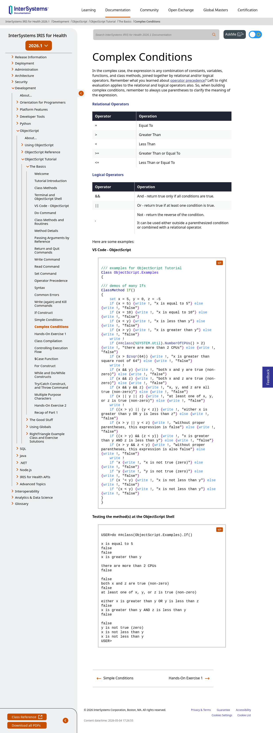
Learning (89, 10)
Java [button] (23, 455)
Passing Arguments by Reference (51, 239)
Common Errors (46, 294)
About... (26, 95)
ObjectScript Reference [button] (42, 152)
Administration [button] (26, 69)
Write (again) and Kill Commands (50, 303)
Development (61, 21)
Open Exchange (181, 10)
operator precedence (187, 80)
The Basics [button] (38, 166)
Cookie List (244, 715)
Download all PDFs (27, 726)
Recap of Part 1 (46, 412)
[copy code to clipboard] (219, 262)
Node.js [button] (26, 470)
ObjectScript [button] (29, 130)
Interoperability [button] (27, 491)
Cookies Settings (222, 715)
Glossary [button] (21, 503)
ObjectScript (79, 21)
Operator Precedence (51, 280)
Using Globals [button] (40, 426)
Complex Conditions (147, 21)
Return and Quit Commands (46, 250)
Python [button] (25, 123)
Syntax (39, 287)
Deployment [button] (24, 63)
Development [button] (25, 88)
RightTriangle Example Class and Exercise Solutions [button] (47, 437)
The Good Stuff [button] (41, 419)
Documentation (117, 10)
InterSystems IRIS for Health (37, 35)
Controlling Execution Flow (51, 350)
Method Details (46, 230)
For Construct (44, 366)
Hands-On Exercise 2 (50, 405)
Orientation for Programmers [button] (43, 102)
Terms (207, 710)
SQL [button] (23, 448)
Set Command (45, 273)
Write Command (47, 259)
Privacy (195, 710)
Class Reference (27, 717)
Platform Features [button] (34, 109)
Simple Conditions (48, 319)
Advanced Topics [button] (33, 484)
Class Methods (45, 188)
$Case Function (46, 358)
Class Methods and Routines (49, 222)
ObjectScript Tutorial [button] (41, 159)
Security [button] (21, 82)
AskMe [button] (235, 34)
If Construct (43, 312)
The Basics (124, 21)
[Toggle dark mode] (255, 34)
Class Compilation (48, 341)
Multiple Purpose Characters (47, 396)
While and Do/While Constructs (49, 375)
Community (149, 10)
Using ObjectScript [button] (39, 145)
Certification (248, 10)
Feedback (267, 376)
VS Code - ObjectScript (51, 205)
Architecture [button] (24, 75)
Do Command (45, 212)
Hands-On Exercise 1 (50, 333)
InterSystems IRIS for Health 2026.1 (28, 21)
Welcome (41, 173)
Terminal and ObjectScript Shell (48, 197)
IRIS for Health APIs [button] (35, 477)
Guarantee (223, 710)
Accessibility (243, 710)
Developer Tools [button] (32, 116)
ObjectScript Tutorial (103, 21)
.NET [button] (23, 462)
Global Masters (215, 10)
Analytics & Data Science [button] (34, 497)
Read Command (46, 266)
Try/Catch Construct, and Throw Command (51, 385)
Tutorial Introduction (50, 180)
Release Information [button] (31, 57)
